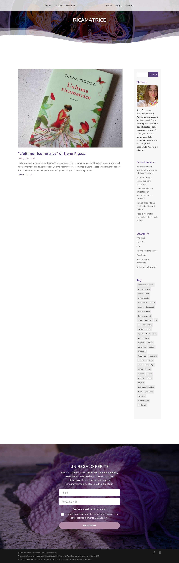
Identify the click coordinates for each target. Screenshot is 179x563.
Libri (33, 158)
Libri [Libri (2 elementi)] (148, 334)
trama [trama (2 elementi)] (149, 378)
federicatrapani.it (84, 559)
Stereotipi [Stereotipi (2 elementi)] (150, 365)
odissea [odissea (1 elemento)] (141, 342)
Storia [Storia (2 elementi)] (140, 369)
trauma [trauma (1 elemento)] (141, 383)
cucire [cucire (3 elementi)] (152, 302)
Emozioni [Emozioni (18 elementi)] (150, 307)
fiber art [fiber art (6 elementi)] (148, 320)
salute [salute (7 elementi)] (140, 365)
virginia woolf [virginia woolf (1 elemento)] (143, 400)
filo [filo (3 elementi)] (139, 325)
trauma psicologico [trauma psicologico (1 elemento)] (146, 387)
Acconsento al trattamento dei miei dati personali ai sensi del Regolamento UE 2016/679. (89, 516)
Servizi (69, 6)
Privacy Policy (62, 559)
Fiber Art (140, 242)
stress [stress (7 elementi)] (148, 369)
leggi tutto (25, 174)
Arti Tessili (141, 238)
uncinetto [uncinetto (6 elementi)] (149, 391)
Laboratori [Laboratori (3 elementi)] (147, 325)
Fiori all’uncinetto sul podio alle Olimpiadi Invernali (146, 206)
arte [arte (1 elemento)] (147, 294)
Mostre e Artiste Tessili (147, 251)
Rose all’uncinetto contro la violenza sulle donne (147, 217)
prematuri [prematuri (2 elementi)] (142, 351)
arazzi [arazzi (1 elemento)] (140, 294)
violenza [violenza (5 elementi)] (141, 396)
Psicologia (141, 255)
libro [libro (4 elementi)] (154, 334)
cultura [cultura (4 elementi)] (140, 307)
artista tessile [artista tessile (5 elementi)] (143, 298)
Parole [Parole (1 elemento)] (150, 342)
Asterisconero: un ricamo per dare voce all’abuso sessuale (147, 170)
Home (48, 6)
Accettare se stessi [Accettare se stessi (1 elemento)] (145, 285)
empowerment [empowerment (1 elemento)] (144, 311)
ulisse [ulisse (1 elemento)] (140, 391)
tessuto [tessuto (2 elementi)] (141, 378)
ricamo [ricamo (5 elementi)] (141, 360)
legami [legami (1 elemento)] (140, 334)
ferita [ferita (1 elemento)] (140, 320)
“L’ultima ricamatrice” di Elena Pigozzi (52, 153)
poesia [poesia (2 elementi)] (151, 347)
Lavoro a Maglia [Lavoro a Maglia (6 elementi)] (144, 329)
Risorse (108, 6)
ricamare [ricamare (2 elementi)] (153, 356)
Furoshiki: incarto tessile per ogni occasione (144, 181)
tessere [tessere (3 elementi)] (141, 374)
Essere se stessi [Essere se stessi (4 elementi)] (144, 316)
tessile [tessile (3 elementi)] (149, 374)
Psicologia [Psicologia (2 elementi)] (142, 356)
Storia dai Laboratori (146, 267)
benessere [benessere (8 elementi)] (142, 302)
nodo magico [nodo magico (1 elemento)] (143, 338)
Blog (118, 6)
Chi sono (59, 6)
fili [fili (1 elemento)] (156, 320)
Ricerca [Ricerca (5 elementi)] (149, 360)
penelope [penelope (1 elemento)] (142, 347)
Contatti (130, 6)
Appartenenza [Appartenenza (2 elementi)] (144, 289)
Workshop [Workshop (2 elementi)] (142, 405)
